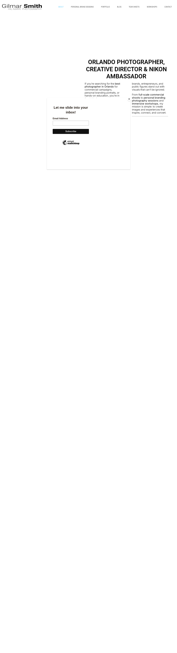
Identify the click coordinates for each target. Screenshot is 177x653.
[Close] (129, 99)
